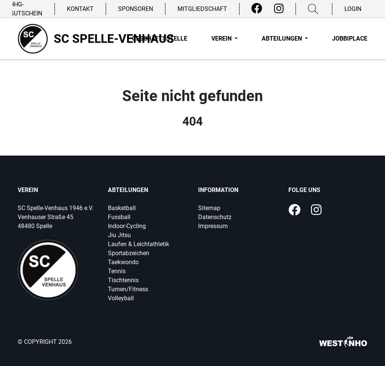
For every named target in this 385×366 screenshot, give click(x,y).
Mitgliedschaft (202, 8)
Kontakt (80, 8)
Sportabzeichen (128, 253)
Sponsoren (135, 8)
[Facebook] (256, 9)
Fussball (119, 217)
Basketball (122, 208)
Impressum (213, 226)
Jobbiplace (349, 38)
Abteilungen (282, 38)
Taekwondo (123, 262)
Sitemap (209, 208)
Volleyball (121, 298)
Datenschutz (215, 217)
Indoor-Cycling (127, 226)
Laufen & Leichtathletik (138, 244)
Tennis (117, 271)
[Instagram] (279, 9)
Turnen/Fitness (128, 289)
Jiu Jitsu (119, 235)
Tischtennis (123, 280)
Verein (222, 38)
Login (352, 8)
